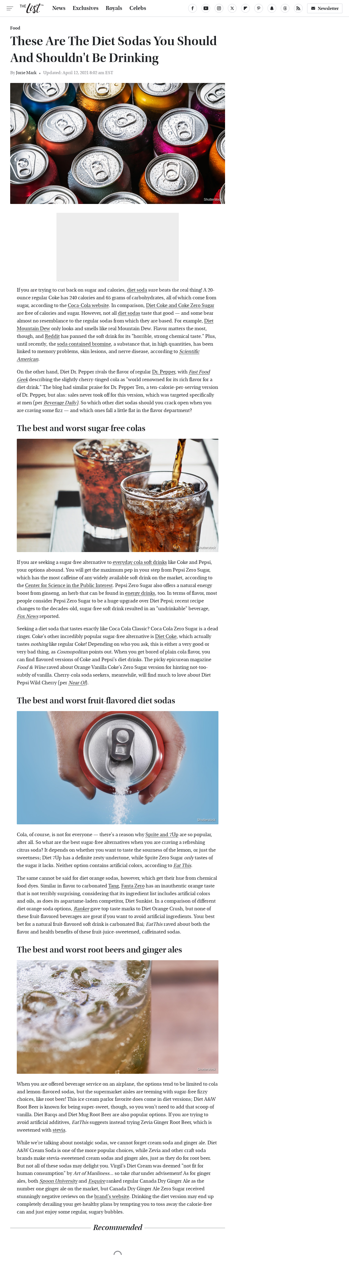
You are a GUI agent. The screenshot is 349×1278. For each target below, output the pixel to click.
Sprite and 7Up (161, 835)
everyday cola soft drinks (140, 562)
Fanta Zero (133, 886)
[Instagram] (219, 8)
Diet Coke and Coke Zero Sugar (180, 305)
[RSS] (298, 8)
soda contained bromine (84, 344)
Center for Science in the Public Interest (69, 585)
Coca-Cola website (88, 305)
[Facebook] (192, 8)
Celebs (137, 8)
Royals (114, 8)
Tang (113, 886)
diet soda (137, 290)
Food (15, 28)
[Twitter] (232, 8)
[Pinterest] (258, 8)
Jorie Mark (26, 72)
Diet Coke (166, 636)
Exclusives (86, 8)
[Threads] (285, 8)
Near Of (76, 683)
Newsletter (325, 8)
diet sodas (129, 313)
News (59, 8)
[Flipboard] (245, 8)
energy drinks (140, 593)
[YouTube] (205, 8)
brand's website (111, 1196)
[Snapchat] (271, 8)
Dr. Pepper (163, 372)
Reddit (52, 336)
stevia (59, 1130)
